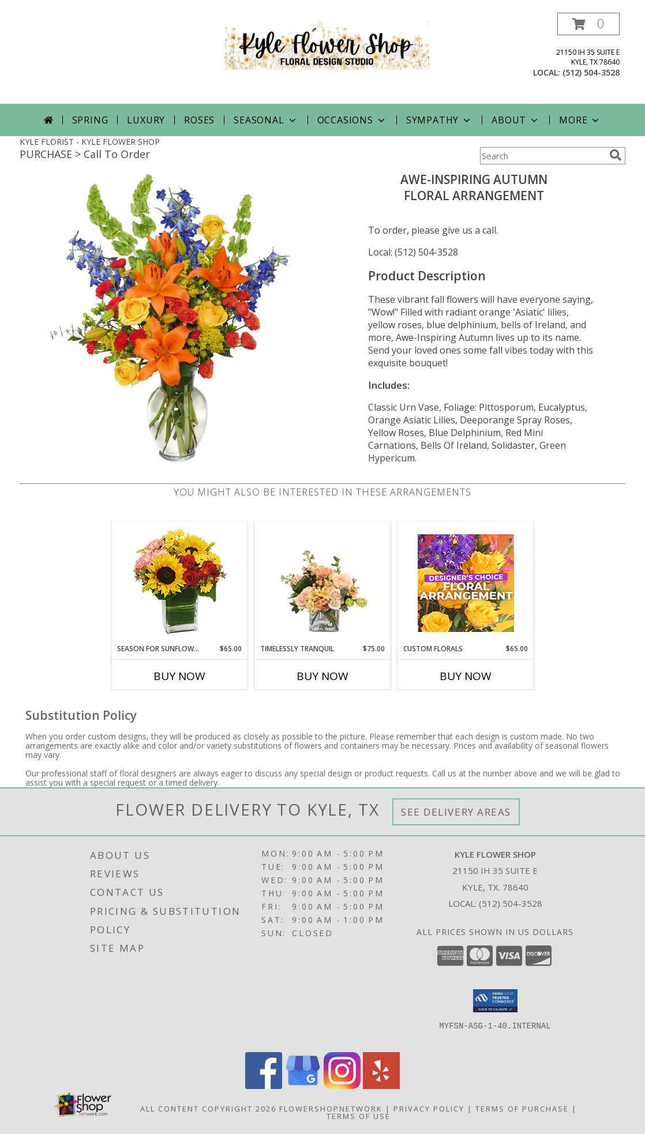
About (516, 120)
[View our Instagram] (342, 1085)
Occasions (352, 120)
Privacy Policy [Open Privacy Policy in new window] (428, 1108)
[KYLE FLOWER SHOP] (327, 44)
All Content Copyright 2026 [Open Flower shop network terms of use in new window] (208, 1108)
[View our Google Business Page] (302, 1085)
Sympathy (439, 120)
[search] (615, 155)
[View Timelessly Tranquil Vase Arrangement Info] (323, 582)
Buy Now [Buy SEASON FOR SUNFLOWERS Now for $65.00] (179, 676)
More (580, 120)
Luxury (146, 120)
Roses (199, 120)
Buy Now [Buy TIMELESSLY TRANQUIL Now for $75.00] (322, 676)
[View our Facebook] (263, 1085)
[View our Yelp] (381, 1085)
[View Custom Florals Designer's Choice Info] (466, 582)
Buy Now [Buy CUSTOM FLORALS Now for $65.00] (466, 676)
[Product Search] (542, 156)
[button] (588, 24)
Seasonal (266, 120)
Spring (90, 120)
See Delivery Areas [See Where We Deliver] (456, 811)
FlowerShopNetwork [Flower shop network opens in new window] (330, 1108)
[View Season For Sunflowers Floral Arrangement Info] (180, 582)
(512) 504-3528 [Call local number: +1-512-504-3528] (591, 72)
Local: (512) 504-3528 (413, 252)
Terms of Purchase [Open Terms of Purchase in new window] (522, 1108)
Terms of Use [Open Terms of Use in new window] (359, 1116)
